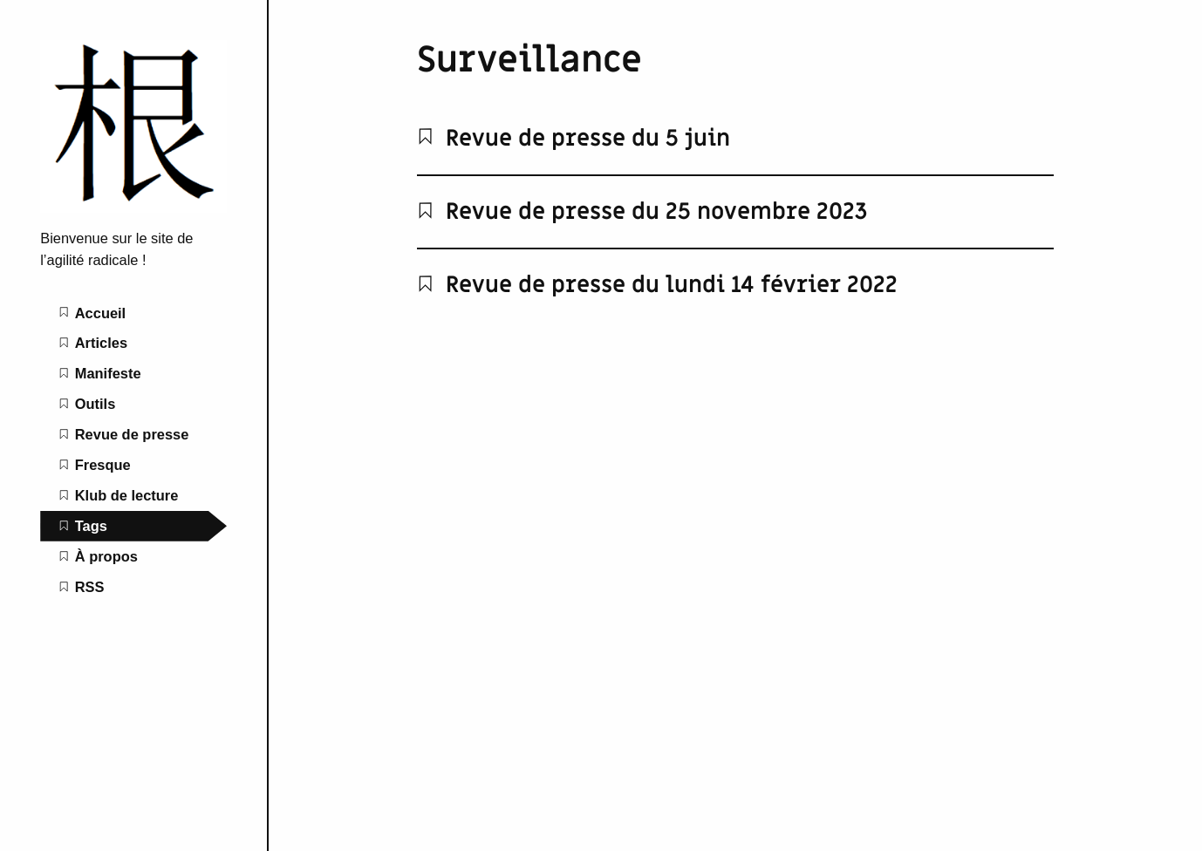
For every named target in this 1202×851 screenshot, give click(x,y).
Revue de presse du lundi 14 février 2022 (657, 285)
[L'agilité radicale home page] (133, 207)
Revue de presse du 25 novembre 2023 (642, 212)
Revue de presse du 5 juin (573, 138)
